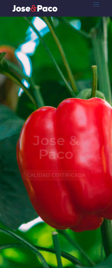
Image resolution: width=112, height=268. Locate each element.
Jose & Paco (56, 148)
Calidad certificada (56, 176)
